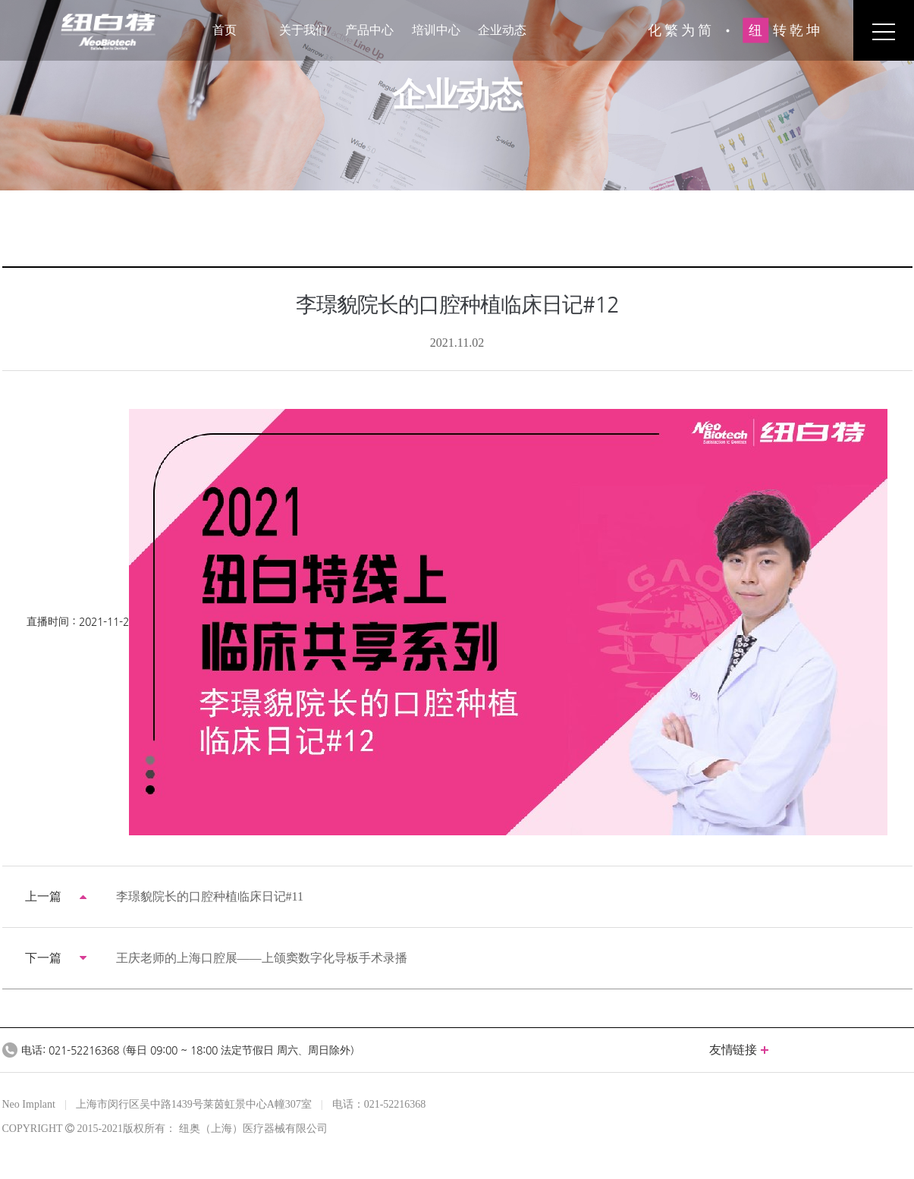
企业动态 (502, 30)
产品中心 (369, 30)
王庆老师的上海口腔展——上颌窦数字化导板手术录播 (261, 957)
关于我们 (303, 30)
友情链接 (738, 1049)
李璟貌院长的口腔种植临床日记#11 (209, 896)
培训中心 (436, 30)
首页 (224, 30)
